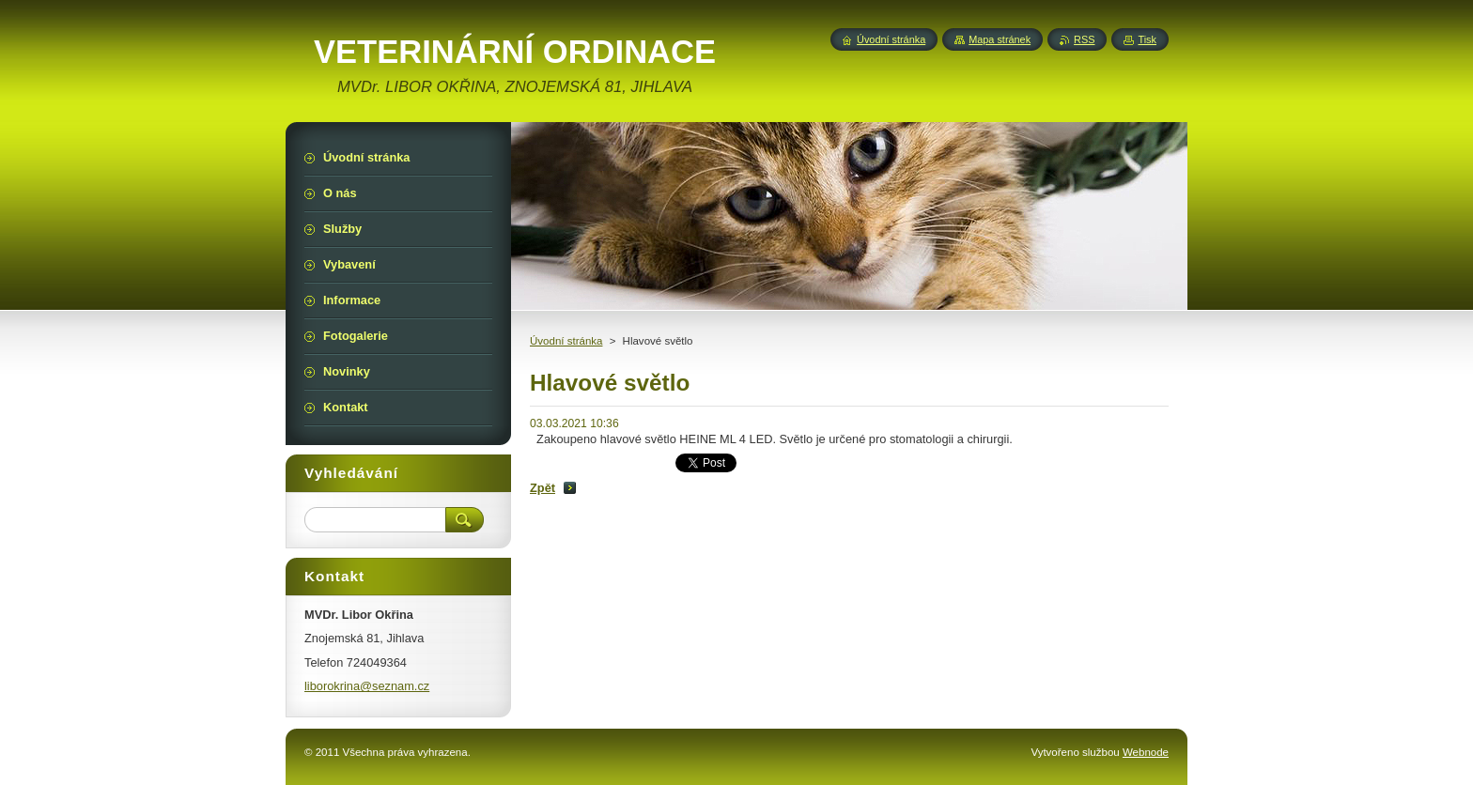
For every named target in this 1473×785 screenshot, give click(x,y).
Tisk (1147, 39)
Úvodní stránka (566, 340)
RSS (1084, 39)
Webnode (1146, 752)
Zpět (542, 488)
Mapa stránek (1000, 39)
